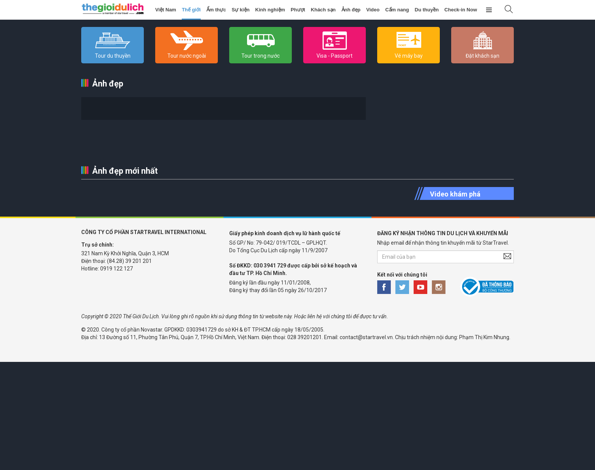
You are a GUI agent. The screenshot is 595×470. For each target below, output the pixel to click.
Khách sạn (323, 10)
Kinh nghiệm (270, 10)
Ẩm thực (216, 10)
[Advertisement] (227, 415)
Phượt (298, 10)
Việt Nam (165, 10)
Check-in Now (460, 10)
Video (372, 10)
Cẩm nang (397, 10)
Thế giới (191, 10)
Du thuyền (427, 10)
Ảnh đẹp (351, 10)
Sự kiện (241, 10)
